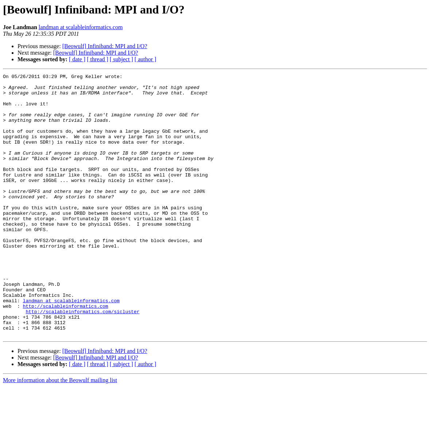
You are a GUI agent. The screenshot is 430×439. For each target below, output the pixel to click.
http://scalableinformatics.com (65, 353)
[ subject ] (121, 59)
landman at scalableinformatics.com (81, 27)
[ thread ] (97, 59)
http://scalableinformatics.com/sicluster (82, 359)
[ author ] (145, 59)
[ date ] (77, 59)
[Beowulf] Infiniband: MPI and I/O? (104, 46)
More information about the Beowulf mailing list (60, 433)
